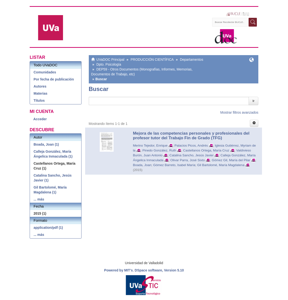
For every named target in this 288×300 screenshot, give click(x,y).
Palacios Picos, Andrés (191, 145)
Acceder (40, 119)
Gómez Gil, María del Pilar (231, 160)
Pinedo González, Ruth (159, 150)
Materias (40, 93)
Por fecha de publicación (54, 79)
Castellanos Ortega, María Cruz (206, 150)
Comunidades (45, 72)
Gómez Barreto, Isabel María (174, 165)
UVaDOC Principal (110, 59)
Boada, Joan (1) (46, 144)
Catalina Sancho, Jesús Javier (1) (53, 177)
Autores (40, 86)
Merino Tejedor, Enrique (150, 145)
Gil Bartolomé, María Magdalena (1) (50, 189)
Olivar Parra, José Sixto (187, 160)
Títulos (39, 100)
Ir (253, 101)
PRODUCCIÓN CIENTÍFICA (152, 59)
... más (39, 199)
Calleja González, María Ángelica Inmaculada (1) (53, 154)
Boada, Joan (142, 165)
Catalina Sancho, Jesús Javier (191, 155)
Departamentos (191, 59)
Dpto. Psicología (108, 64)
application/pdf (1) (48, 228)
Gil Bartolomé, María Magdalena (220, 165)
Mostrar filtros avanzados (239, 112)
